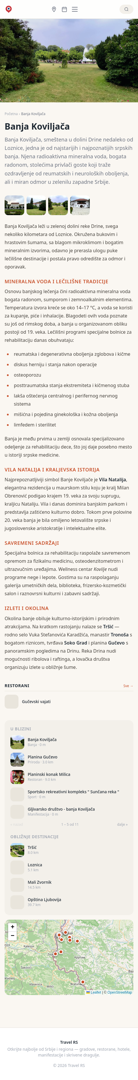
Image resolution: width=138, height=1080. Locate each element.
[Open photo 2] (36, 205)
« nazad (16, 824)
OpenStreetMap (119, 992)
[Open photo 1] (14, 205)
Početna (11, 114)
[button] (70, 940)
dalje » (122, 824)
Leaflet (93, 992)
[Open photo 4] (80, 205)
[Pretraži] (126, 9)
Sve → (128, 686)
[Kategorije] (76, 9)
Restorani (17, 685)
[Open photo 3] (58, 205)
